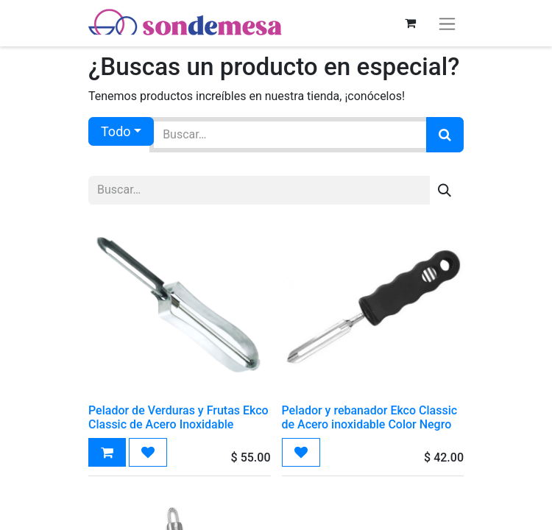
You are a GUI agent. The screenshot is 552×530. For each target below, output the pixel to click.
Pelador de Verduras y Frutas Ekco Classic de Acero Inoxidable (178, 417)
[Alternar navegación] (447, 23)
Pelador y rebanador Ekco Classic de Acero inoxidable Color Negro (370, 417)
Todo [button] (116, 131)
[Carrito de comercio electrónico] (410, 23)
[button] (107, 452)
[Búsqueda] (445, 134)
